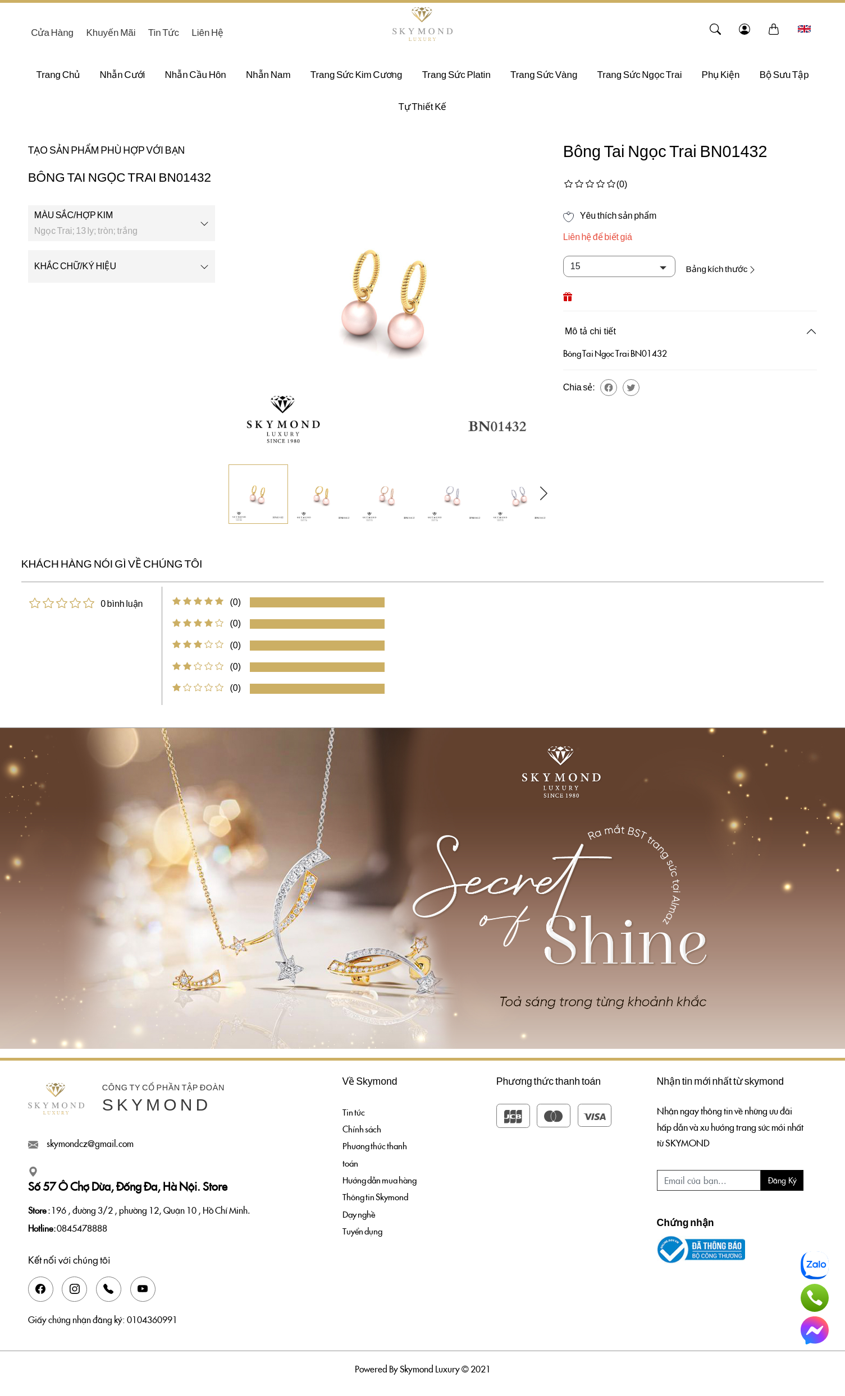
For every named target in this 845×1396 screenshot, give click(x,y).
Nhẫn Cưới (122, 75)
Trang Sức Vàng (543, 75)
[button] (608, 385)
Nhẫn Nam (268, 75)
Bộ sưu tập (784, 75)
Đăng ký (782, 1180)
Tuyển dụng (363, 1235)
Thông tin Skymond (376, 1200)
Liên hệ (207, 32)
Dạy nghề (360, 1217)
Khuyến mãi (110, 32)
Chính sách (362, 1129)
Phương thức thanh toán (375, 1156)
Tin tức (163, 32)
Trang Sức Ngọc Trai (639, 75)
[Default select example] (619, 266)
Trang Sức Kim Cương (356, 75)
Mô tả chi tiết (590, 329)
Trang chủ (58, 75)
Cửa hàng (52, 32)
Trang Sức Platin (456, 75)
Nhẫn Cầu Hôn (195, 75)
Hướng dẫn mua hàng (382, 1182)
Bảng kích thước (729, 266)
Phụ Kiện (721, 75)
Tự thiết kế (423, 107)
